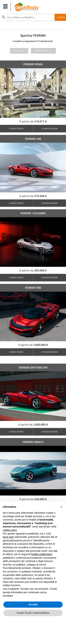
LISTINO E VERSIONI (49, 128)
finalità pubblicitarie (41, 554)
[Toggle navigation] (6, 7)
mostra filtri (43, 51)
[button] (61, 507)
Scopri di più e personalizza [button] (33, 612)
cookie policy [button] (10, 530)
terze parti (8, 537)
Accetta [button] (33, 604)
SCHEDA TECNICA (16, 128)
